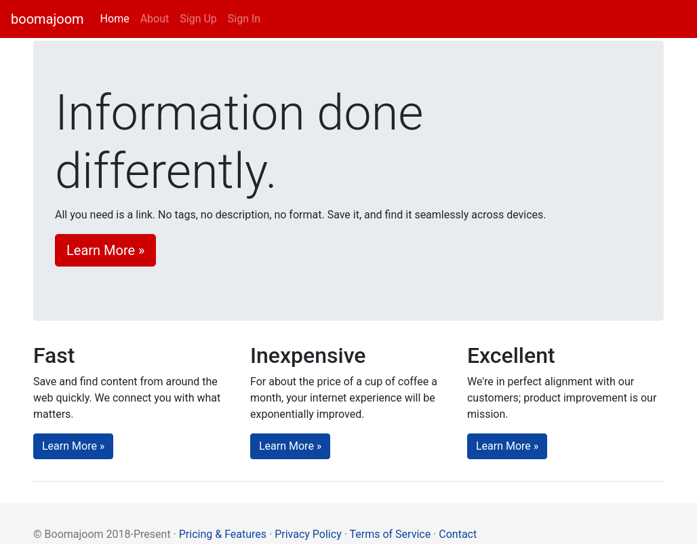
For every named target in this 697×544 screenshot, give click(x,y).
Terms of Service (390, 534)
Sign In (244, 18)
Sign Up (198, 18)
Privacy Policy (308, 534)
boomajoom (47, 19)
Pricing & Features (222, 534)
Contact (458, 534)
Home (117, 18)
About (155, 18)
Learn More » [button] (105, 250)
